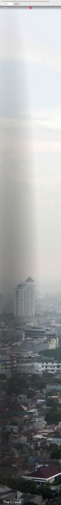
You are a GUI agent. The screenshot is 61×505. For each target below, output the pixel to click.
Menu (5, 7)
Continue (16, 3)
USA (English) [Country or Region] (5, 3)
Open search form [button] (55, 7)
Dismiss (20, 4)
